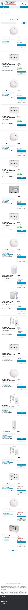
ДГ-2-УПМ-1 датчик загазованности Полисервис (8, 483)
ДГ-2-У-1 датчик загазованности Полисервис (8, 223)
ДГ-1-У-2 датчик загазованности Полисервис (8, 90)
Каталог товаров (4, 7)
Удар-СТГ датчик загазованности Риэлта (7, 432)
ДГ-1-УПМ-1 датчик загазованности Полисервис (8, 170)
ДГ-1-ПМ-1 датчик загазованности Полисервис (8, 117)
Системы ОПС (7, 12)
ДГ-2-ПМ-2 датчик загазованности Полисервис (8, 380)
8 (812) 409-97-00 (23, 3)
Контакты (11, 0)
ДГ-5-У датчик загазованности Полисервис (8, 406)
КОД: (3, 39)
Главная (2, 12)
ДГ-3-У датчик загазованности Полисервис (8, 197)
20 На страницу (12, 23)
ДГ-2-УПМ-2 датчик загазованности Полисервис (8, 509)
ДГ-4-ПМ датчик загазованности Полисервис (8, 535)
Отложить (19, 49)
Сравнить (23, 49)
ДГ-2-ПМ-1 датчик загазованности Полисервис (8, 354)
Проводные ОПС (13, 12)
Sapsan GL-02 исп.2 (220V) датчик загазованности (8, 302)
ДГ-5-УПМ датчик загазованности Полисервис (8, 458)
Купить (22, 71)
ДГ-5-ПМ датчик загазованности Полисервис (8, 328)
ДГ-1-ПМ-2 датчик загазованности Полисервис (8, 37)
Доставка (7, 0)
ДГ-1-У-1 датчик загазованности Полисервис (8, 64)
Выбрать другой (11, 3)
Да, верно (6, 3)
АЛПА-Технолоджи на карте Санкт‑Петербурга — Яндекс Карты (14, 583)
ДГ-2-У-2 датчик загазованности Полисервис (8, 143)
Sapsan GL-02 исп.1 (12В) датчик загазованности (7, 276)
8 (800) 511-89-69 (23, 4)
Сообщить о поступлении (19, 281)
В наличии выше (5, 23)
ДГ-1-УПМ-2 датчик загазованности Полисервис (8, 250)
